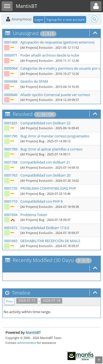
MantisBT (33, 332)
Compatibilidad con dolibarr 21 (45, 162)
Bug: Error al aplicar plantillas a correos (51, 149)
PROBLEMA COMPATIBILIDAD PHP (48, 188)
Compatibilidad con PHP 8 (41, 201)
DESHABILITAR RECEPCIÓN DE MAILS (50, 240)
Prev (9, 301)
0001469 (10, 42)
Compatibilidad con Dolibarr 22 (45, 123)
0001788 (10, 162)
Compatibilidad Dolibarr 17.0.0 (44, 227)
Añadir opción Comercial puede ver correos (55, 94)
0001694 (10, 214)
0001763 (10, 175)
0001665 (10, 240)
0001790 (10, 136)
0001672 (10, 227)
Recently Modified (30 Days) (43, 260)
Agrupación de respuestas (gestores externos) (57, 42)
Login (39, 19)
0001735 (10, 188)
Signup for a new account (65, 19)
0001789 (10, 149)
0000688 (10, 81)
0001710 (10, 201)
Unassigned (26, 33)
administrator (26, 343)
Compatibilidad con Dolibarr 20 (45, 175)
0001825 (10, 123)
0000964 (10, 68)
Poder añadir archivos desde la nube (49, 55)
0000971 (10, 55)
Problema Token (33, 214)
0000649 (10, 94)
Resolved (23, 114)
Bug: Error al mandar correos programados (54, 136)
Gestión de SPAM (34, 81)
